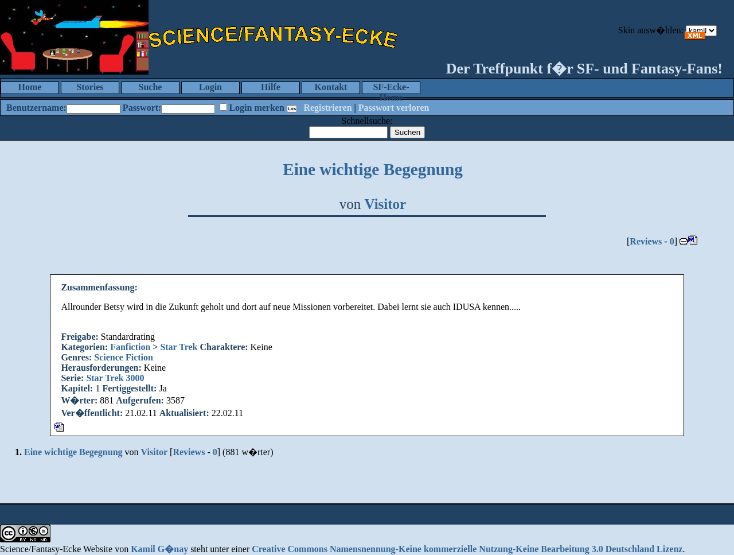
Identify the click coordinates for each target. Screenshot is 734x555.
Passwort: (142, 107)
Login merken (256, 107)
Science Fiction (123, 357)
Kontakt (331, 87)
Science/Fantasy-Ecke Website (56, 549)
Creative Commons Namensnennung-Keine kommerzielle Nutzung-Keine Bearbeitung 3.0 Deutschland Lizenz (467, 549)
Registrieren (327, 107)
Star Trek (178, 347)
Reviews (646, 241)
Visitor (386, 204)
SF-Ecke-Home (391, 88)
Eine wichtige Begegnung (373, 169)
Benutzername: (36, 107)
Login (210, 87)
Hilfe (270, 87)
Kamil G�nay (159, 549)
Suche (150, 87)
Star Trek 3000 (115, 378)
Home (30, 87)
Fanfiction (130, 347)
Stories (89, 87)
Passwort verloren (394, 107)
